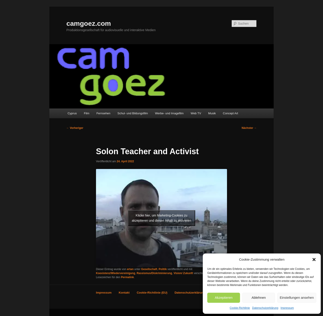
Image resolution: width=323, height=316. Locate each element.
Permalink (127, 277)
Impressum (287, 308)
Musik (212, 113)
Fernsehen (103, 113)
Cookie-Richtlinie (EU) (152, 292)
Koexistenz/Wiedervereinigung (115, 273)
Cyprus (72, 113)
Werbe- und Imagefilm (169, 113)
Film (86, 113)
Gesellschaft (149, 269)
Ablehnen (258, 297)
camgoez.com (88, 23)
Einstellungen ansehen (297, 297)
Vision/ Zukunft (183, 273)
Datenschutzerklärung (265, 308)
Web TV (196, 113)
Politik (163, 269)
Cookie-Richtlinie (240, 308)
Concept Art (230, 113)
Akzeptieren (223, 297)
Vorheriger (74, 128)
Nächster (249, 128)
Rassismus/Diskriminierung (154, 273)
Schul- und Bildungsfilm (133, 113)
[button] (314, 259)
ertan (130, 269)
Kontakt (124, 292)
